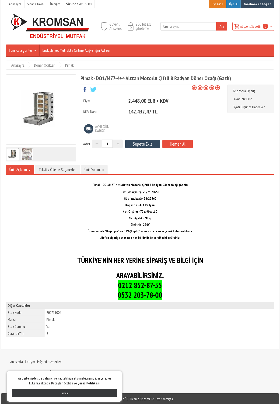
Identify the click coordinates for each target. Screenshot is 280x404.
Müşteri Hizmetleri (49, 361)
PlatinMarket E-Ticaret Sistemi (128, 399)
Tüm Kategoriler (20, 50)
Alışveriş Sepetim (254, 26)
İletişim (30, 361)
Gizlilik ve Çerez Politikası (82, 383)
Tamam (64, 393)
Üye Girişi (217, 4)
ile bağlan (257, 4)
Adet (86, 144)
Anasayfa (16, 361)
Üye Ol (233, 4)
